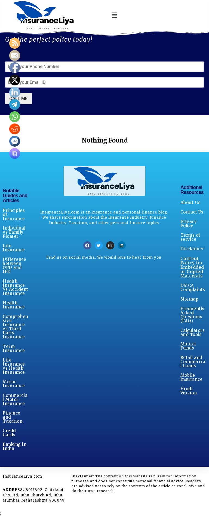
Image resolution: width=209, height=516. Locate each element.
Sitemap (189, 299)
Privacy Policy (188, 223)
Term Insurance (14, 348)
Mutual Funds (188, 346)
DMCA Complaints (192, 287)
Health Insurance (14, 305)
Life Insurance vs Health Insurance (14, 366)
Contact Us (192, 212)
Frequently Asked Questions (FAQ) (192, 314)
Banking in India (14, 446)
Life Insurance (14, 247)
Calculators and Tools (192, 332)
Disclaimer (192, 248)
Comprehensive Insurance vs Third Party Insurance (15, 326)
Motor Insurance (14, 383)
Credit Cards (9, 432)
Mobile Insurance (191, 377)
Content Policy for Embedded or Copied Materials (192, 267)
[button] (114, 15)
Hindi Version (188, 391)
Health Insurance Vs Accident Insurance (15, 287)
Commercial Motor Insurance (15, 399)
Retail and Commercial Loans (192, 361)
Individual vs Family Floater (14, 232)
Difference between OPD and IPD (14, 265)
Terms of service (190, 237)
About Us (190, 202)
